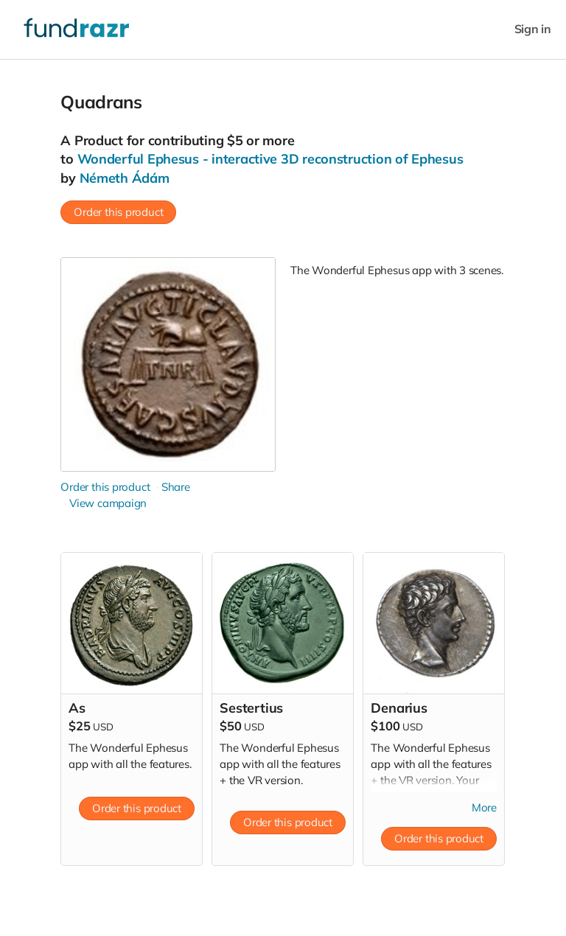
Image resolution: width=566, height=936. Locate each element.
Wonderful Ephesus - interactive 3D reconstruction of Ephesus (270, 158)
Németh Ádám (125, 178)
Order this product (118, 212)
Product (98, 140)
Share (175, 487)
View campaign (108, 503)
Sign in (532, 29)
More (484, 807)
